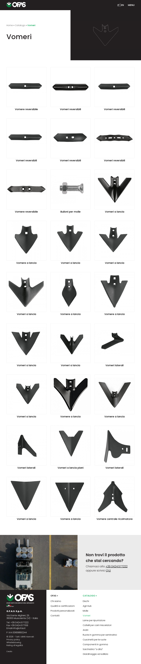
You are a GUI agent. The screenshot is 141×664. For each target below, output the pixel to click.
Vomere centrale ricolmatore (115, 519)
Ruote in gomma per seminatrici (100, 634)
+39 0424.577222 (117, 566)
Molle (85, 610)
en (122, 5)
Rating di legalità (14, 645)
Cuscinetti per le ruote (94, 639)
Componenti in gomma (95, 644)
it (118, 5)
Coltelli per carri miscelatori (97, 625)
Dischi (86, 601)
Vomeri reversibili (70, 109)
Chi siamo (56, 601)
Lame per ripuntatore (94, 620)
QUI (108, 570)
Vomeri (86, 615)
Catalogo (90, 595)
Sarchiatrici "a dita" (93, 649)
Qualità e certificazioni (62, 606)
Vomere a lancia (26, 263)
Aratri (85, 630)
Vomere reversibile (26, 109)
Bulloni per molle (70, 211)
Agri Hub (87, 606)
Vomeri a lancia (114, 211)
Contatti (55, 615)
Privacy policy (13, 639)
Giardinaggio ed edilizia (95, 654)
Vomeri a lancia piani (70, 467)
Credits (9, 651)
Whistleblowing (13, 642)
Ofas (54, 595)
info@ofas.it (19, 628)
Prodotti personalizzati (62, 610)
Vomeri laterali (114, 365)
